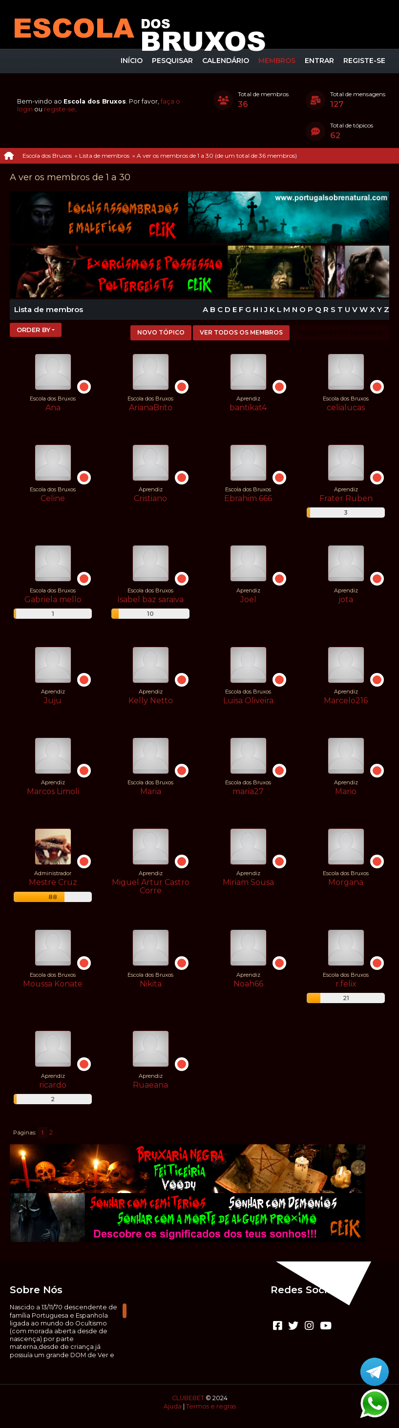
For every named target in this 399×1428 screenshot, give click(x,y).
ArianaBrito (150, 407)
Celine (53, 498)
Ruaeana (150, 1085)
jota (345, 599)
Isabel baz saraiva (150, 599)
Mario (346, 791)
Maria (150, 791)
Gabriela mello (53, 599)
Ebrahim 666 (248, 498)
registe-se (59, 109)
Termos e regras (211, 1406)
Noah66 (248, 983)
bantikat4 (248, 407)
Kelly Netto (150, 700)
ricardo (52, 1085)
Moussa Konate (53, 983)
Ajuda (173, 1406)
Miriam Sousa (248, 882)
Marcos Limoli (53, 791)
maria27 (248, 791)
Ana (53, 407)
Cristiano (150, 498)
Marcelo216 (346, 700)
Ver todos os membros (241, 332)
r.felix (346, 983)
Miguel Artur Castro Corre (150, 886)
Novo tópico (161, 332)
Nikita (151, 983)
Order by (33, 330)
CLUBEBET (188, 1398)
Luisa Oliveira (248, 700)
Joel (248, 599)
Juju (53, 700)
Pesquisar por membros (340, 332)
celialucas (346, 407)
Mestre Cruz (53, 882)
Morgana (345, 882)
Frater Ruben (346, 498)
